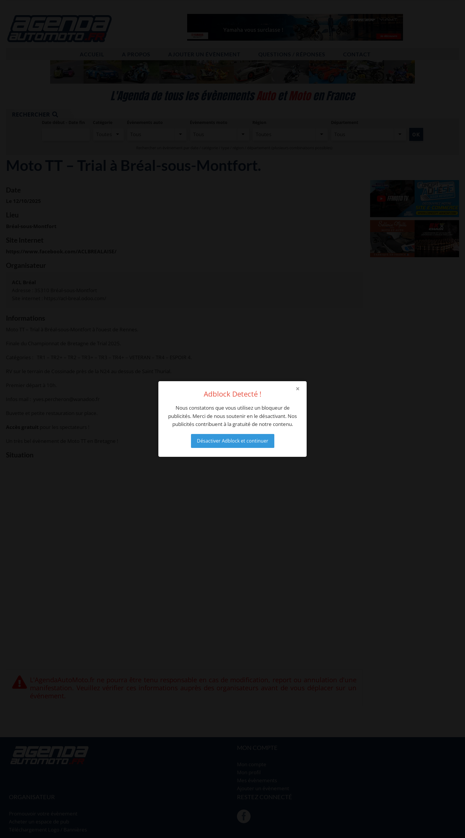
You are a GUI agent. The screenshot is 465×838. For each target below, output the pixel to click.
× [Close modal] (298, 388)
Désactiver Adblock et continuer (232, 441)
